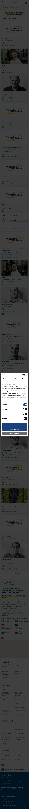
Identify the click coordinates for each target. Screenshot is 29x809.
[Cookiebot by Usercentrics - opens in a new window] (20, 375)
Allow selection (14, 429)
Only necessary (14, 433)
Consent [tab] (5, 378)
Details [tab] (14, 378)
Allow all (14, 425)
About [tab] (23, 378)
